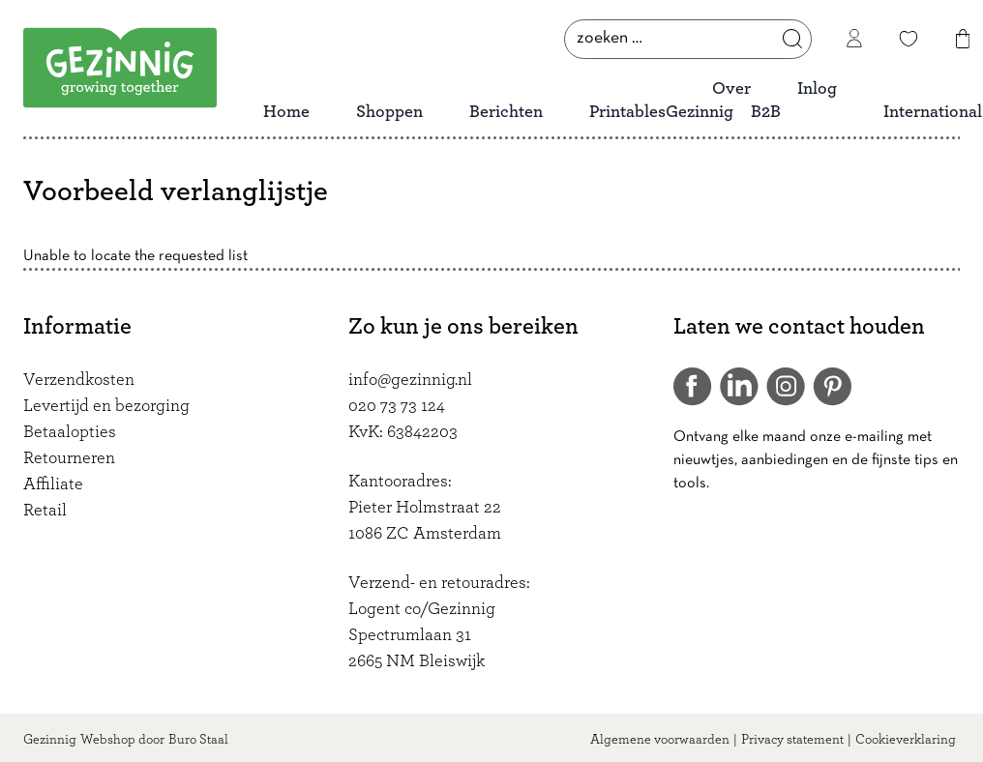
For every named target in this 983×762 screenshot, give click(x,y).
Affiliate (53, 484)
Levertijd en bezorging (106, 406)
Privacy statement (792, 740)
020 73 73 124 (396, 406)
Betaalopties (69, 432)
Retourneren (69, 458)
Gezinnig (49, 740)
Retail (45, 510)
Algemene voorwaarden (660, 740)
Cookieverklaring (905, 740)
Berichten (506, 112)
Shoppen (389, 112)
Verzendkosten (78, 380)
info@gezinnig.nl (410, 380)
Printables (627, 112)
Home (286, 112)
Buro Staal (198, 740)
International (932, 112)
